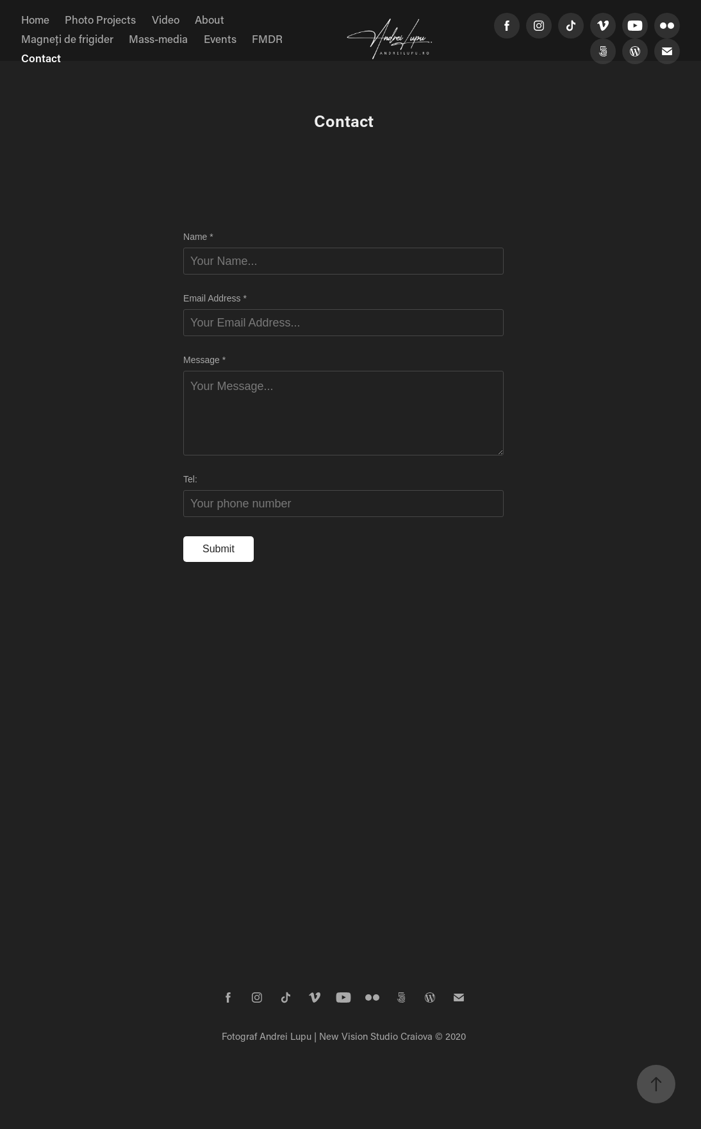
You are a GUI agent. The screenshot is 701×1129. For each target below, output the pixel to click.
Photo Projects (100, 19)
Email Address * (215, 298)
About (209, 19)
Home (35, 19)
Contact (41, 58)
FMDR (267, 38)
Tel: (190, 479)
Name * (198, 236)
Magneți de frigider (67, 38)
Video (165, 19)
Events (220, 38)
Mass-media (158, 38)
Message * (204, 359)
